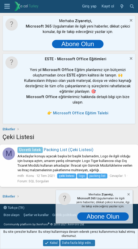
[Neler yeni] (122, 6)
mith (21, 176)
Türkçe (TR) (14, 208)
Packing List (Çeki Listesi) (55, 149)
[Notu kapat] (130, 21)
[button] (7, 6)
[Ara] (132, 6)
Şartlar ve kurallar (36, 215)
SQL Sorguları (39, 181)
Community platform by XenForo (44, 224)
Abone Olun (78, 43)
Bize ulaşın (12, 215)
